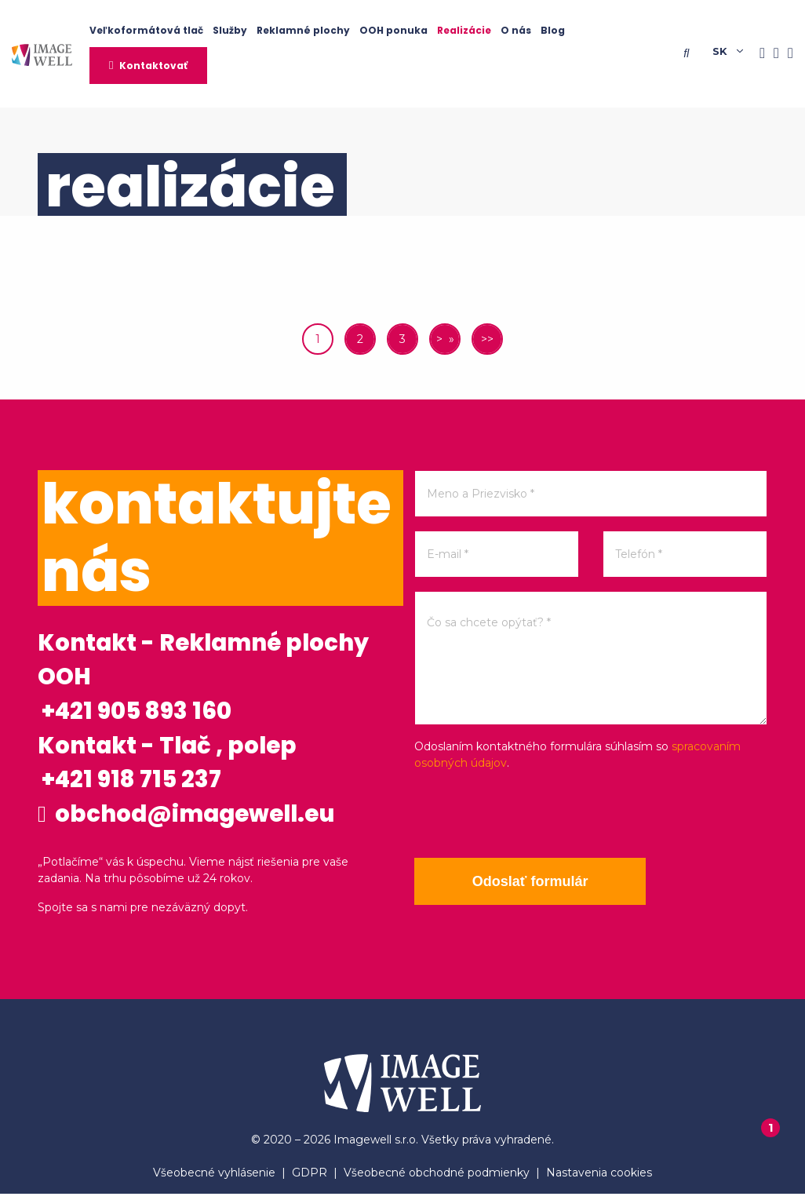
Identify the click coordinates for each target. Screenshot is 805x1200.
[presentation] (533, 814)
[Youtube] (786, 53)
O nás (516, 30)
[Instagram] (772, 53)
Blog (553, 30)
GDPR (309, 1179)
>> (487, 339)
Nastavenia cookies (599, 1179)
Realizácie (464, 30)
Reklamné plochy (303, 30)
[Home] (42, 54)
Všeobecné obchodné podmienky (437, 1179)
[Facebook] (758, 53)
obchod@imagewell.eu (191, 819)
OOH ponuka (393, 30)
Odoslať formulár (532, 881)
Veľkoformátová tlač (146, 30)
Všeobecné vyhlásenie (214, 1179)
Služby (230, 30)
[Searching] (689, 53)
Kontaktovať (153, 65)
